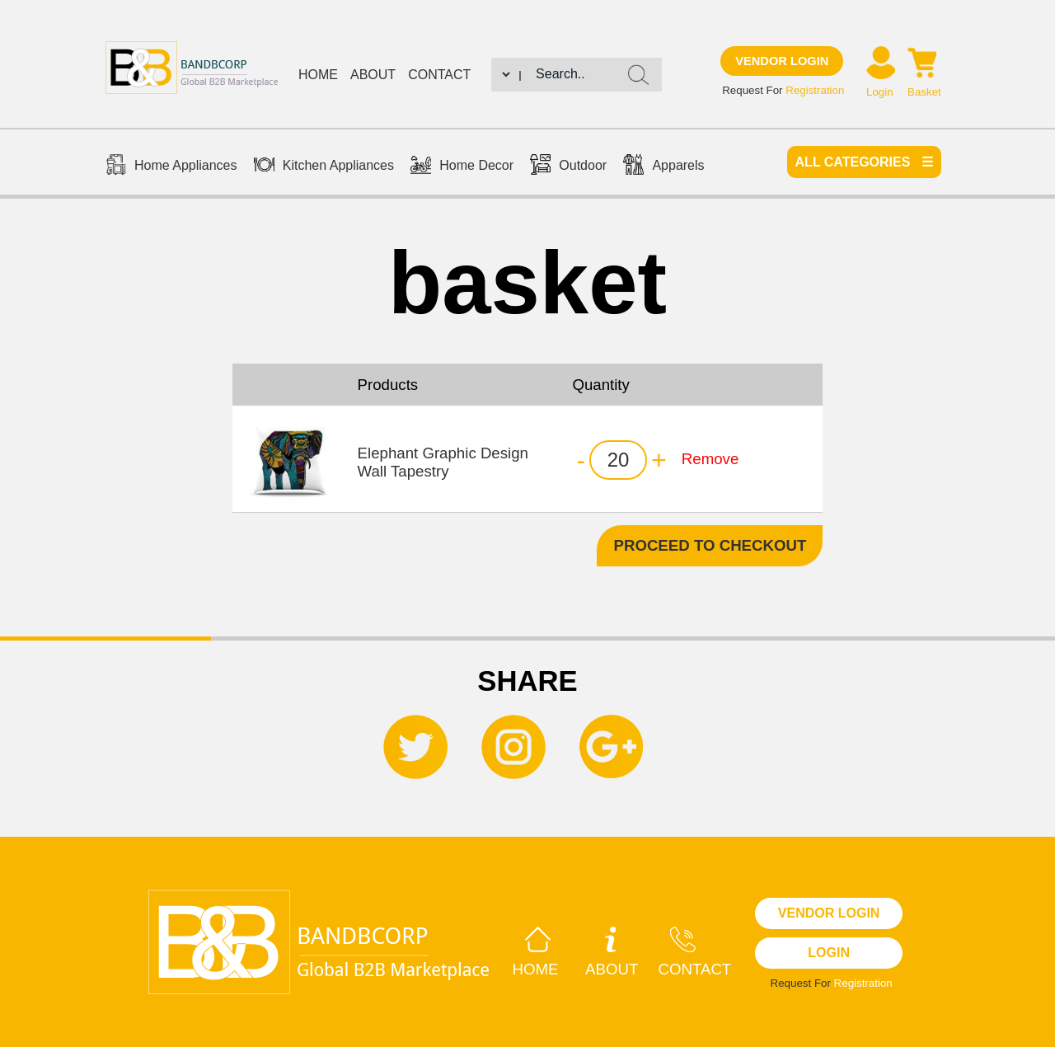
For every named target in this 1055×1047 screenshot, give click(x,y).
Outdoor (568, 166)
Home (318, 75)
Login (879, 92)
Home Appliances (171, 166)
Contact (439, 75)
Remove (710, 458)
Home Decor (461, 166)
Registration (814, 90)
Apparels (663, 166)
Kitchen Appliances (324, 166)
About (373, 75)
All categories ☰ (864, 162)
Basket (924, 92)
